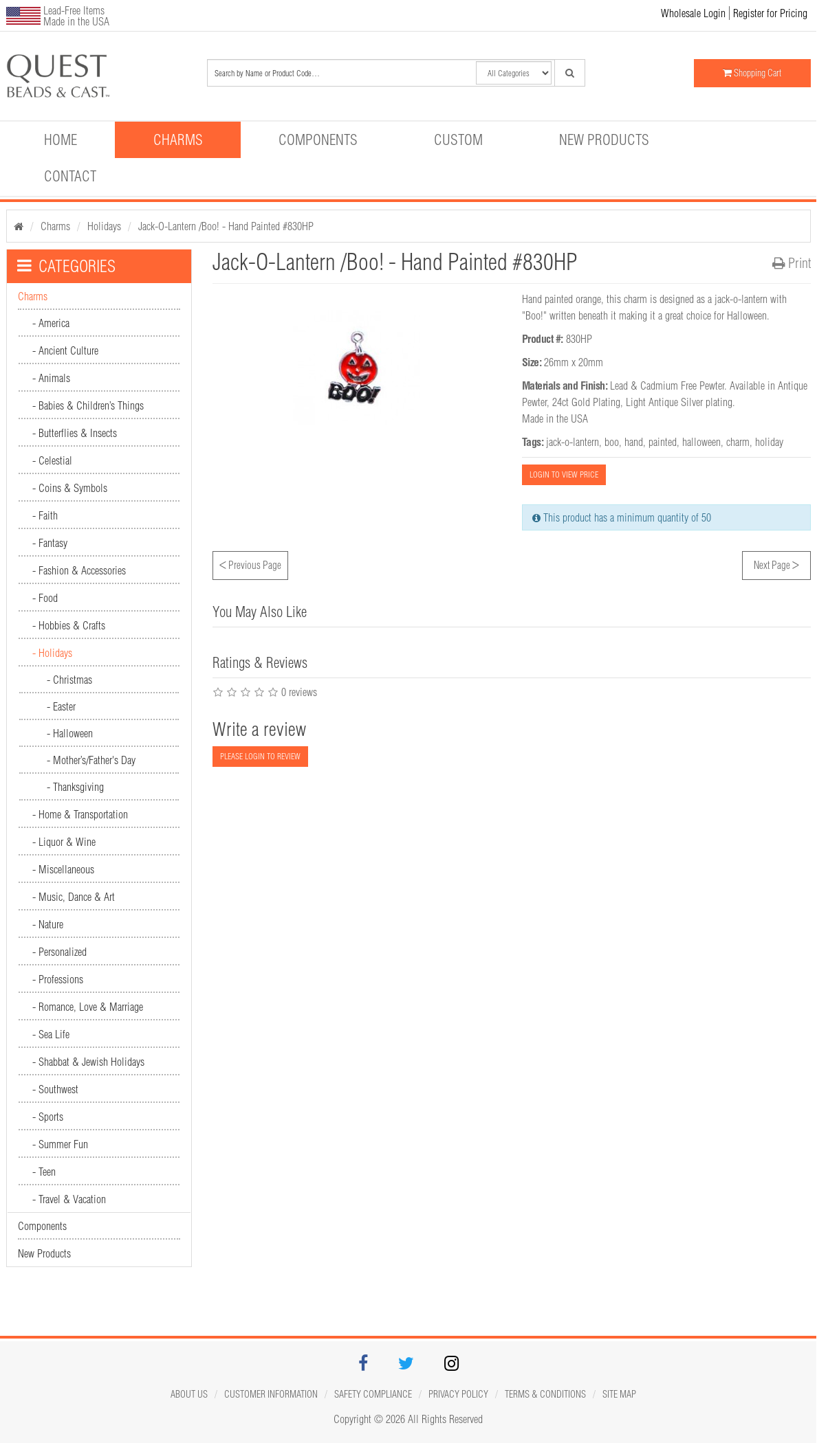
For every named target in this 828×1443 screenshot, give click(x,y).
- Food (45, 598)
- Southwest (55, 1089)
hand (633, 442)
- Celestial (52, 460)
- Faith (45, 515)
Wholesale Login (693, 13)
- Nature (47, 924)
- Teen (44, 1171)
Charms (178, 139)
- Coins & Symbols (69, 488)
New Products (604, 139)
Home (60, 139)
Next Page (776, 563)
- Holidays (52, 653)
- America (50, 323)
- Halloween (70, 733)
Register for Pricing (770, 13)
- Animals (51, 378)
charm (738, 442)
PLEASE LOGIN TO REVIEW (260, 756)
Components (318, 139)
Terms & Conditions (545, 1394)
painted (663, 442)
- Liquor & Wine (64, 842)
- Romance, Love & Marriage (87, 1007)
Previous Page (250, 563)
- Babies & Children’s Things (88, 405)
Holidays (104, 226)
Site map (619, 1394)
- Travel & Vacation (69, 1199)
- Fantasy (49, 543)
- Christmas (69, 679)
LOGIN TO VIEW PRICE (564, 474)
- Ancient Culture (65, 350)
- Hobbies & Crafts (68, 625)
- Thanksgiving (75, 787)
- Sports (47, 1116)
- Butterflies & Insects (74, 433)
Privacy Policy (458, 1394)
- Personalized (59, 952)
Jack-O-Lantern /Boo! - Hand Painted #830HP (226, 226)
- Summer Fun (60, 1144)
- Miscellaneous (63, 869)
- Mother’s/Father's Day (91, 760)
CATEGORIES (66, 266)
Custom (458, 139)
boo (611, 442)
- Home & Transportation (80, 814)
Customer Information (271, 1394)
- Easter (61, 706)
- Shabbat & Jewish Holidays (88, 1062)
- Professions (57, 979)
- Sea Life (50, 1034)
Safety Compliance (373, 1394)
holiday (769, 442)
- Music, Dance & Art (73, 897)
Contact (70, 176)
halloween (701, 442)
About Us (189, 1394)
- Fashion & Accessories (79, 570)
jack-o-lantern (572, 442)
